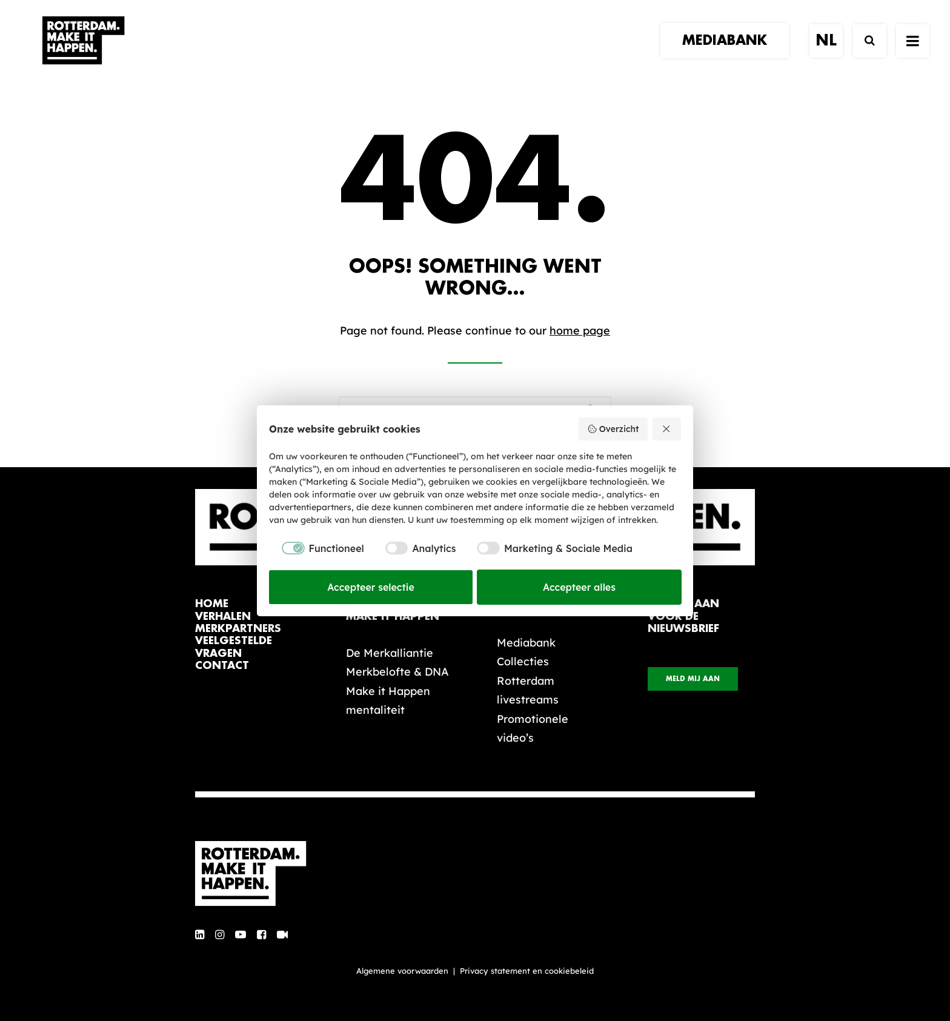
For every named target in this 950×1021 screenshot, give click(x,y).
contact (222, 665)
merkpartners (238, 629)
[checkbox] (316, 548)
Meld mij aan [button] (693, 679)
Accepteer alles (579, 587)
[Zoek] (864, 53)
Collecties (523, 661)
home (211, 604)
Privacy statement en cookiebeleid (527, 971)
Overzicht (613, 429)
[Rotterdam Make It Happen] (82, 52)
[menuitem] (728, 52)
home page (580, 331)
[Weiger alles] (667, 429)
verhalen (223, 616)
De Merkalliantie (389, 653)
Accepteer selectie (370, 587)
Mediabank (526, 643)
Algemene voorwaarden (402, 971)
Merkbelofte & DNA (397, 672)
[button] (199, 935)
